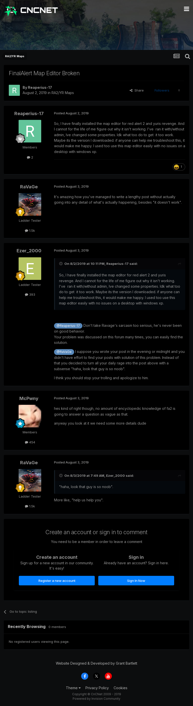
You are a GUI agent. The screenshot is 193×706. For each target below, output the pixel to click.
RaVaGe (29, 186)
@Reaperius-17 (68, 326)
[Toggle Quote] (61, 264)
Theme (73, 688)
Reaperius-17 (40, 87)
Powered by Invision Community (96, 698)
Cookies (120, 688)
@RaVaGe (64, 352)
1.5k (30, 230)
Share (137, 90)
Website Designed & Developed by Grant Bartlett (96, 663)
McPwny (28, 398)
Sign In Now (136, 581)
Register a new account (56, 581)
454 (30, 442)
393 (30, 294)
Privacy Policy (97, 688)
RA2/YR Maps (63, 93)
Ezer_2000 (29, 250)
